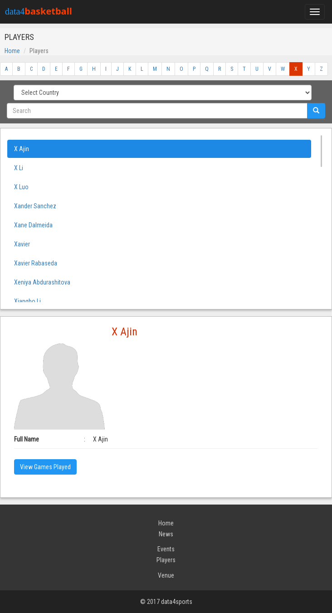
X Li (18, 168)
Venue (166, 575)
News (166, 534)
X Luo (21, 187)
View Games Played (45, 467)
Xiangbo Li (27, 301)
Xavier (22, 244)
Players (166, 560)
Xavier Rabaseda (35, 263)
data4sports (176, 601)
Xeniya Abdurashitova (42, 282)
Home (12, 50)
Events (166, 549)
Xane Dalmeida (33, 225)
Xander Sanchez (35, 206)
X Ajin (21, 148)
